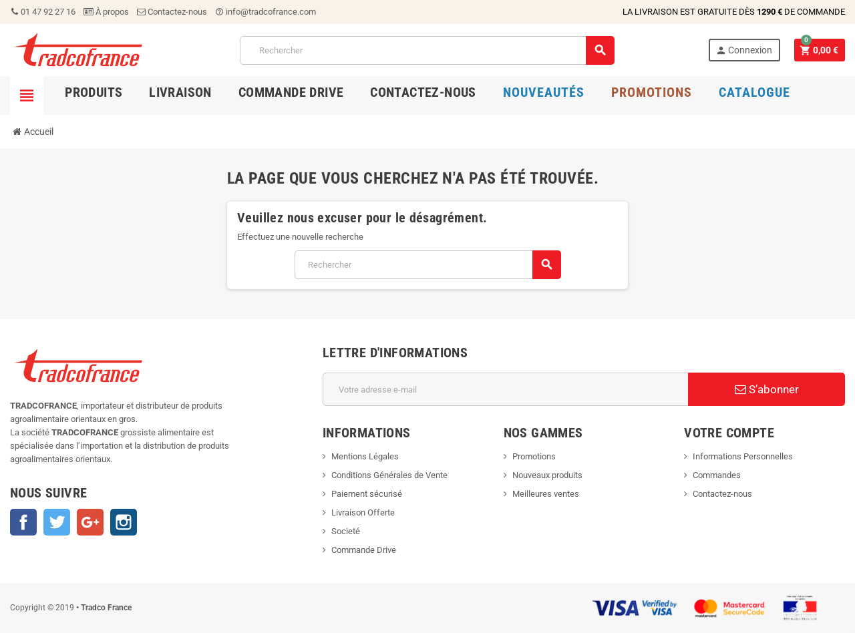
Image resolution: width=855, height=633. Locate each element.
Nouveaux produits (547, 475)
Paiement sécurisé (366, 494)
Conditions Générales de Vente (389, 475)
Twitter (56, 522)
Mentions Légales (365, 456)
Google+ (90, 522)
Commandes (717, 475)
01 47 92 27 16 (42, 12)
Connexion (743, 50)
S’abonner (767, 389)
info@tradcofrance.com (265, 12)
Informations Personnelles (743, 456)
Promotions (534, 456)
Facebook (23, 522)
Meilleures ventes (545, 494)
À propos (106, 12)
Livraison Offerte (363, 512)
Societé (345, 531)
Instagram (123, 522)
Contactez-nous (172, 12)
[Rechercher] (427, 50)
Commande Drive (363, 550)
